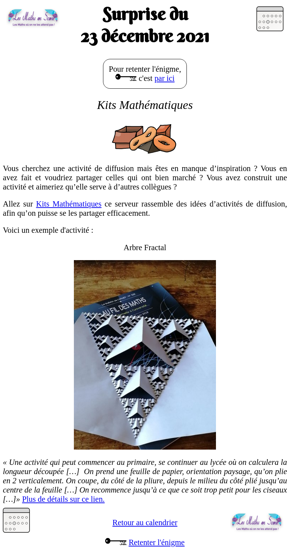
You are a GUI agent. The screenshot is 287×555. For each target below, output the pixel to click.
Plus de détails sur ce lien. (63, 499)
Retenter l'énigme (157, 542)
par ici (165, 78)
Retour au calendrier (145, 522)
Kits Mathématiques (69, 203)
